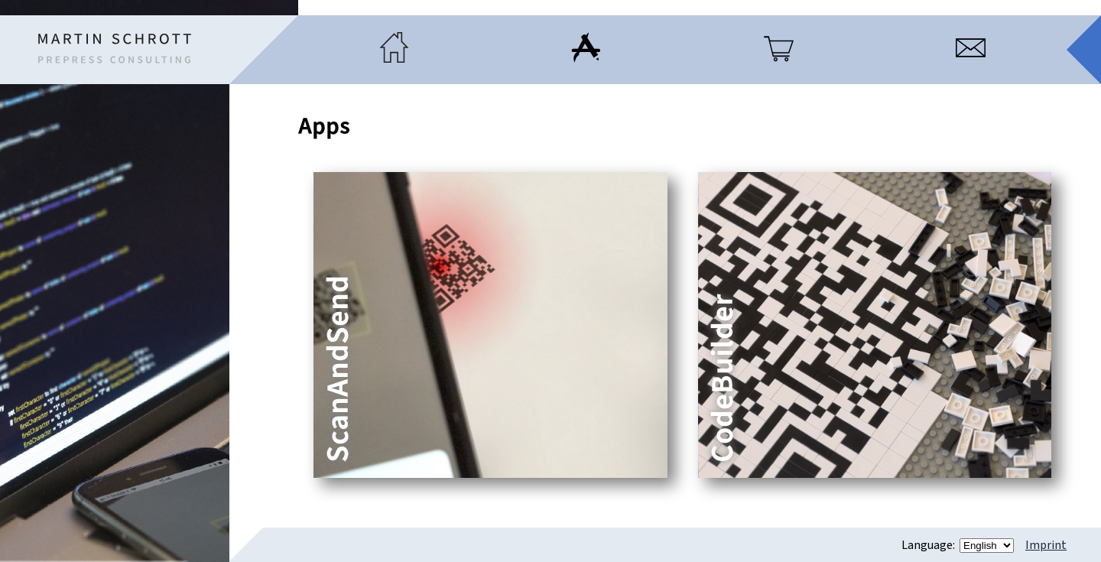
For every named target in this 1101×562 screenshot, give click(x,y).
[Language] (987, 545)
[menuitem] (394, 49)
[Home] (114, 48)
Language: (929, 545)
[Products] (778, 58)
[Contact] (970, 58)
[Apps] (586, 58)
